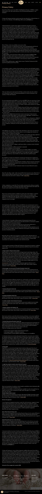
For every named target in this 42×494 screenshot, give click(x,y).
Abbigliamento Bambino (35, 477)
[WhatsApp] (7, 2)
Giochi (26, 2)
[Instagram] (5, 2)
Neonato (15, 2)
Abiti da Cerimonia (34, 480)
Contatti (36, 2)
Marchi (29, 2)
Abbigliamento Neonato (35, 479)
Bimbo (10, 2)
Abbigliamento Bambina (35, 478)
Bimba (12, 2)
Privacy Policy (35, 298)
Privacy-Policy (33, 491)
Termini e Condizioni (28, 491)
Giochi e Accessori (34, 481)
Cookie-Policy (38, 491)
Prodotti (32, 2)
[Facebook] (3, 2)
